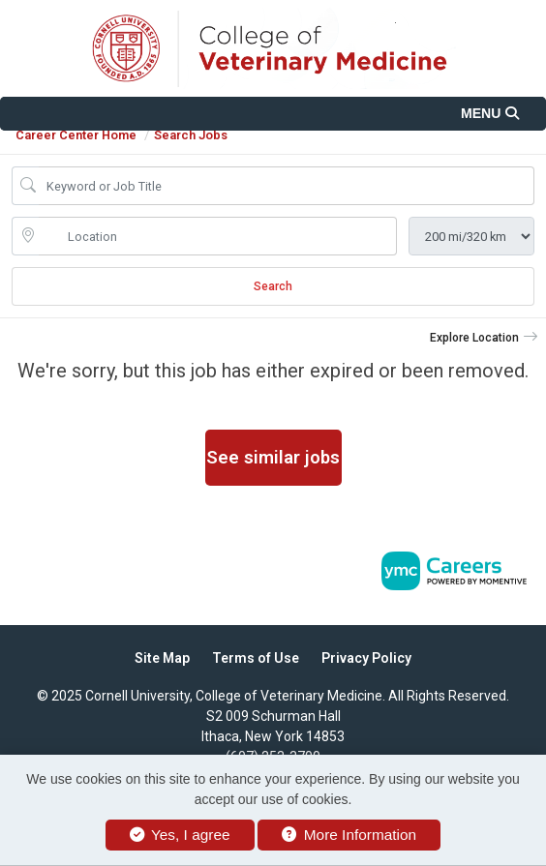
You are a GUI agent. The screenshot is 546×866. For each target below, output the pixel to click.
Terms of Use (255, 658)
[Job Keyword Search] (286, 185)
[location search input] (218, 236)
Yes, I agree (180, 834)
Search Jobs (191, 135)
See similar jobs (273, 457)
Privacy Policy (366, 658)
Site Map (162, 658)
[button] (273, 114)
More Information (349, 834)
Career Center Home (75, 135)
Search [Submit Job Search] (273, 286)
